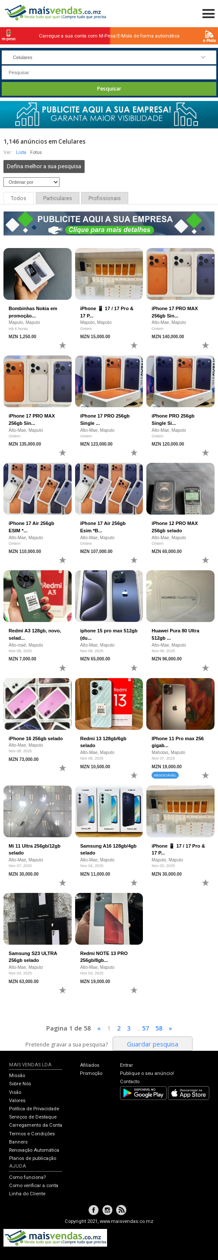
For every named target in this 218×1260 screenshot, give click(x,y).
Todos (18, 198)
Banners (18, 1142)
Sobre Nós (20, 1084)
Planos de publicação (32, 1158)
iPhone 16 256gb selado (36, 738)
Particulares (57, 198)
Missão (17, 1075)
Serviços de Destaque (33, 1117)
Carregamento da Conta (35, 1125)
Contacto (129, 1081)
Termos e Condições (32, 1134)
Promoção (91, 1073)
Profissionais (104, 198)
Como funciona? (27, 1177)
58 (158, 1028)
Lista (21, 152)
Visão (15, 1092)
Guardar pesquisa (152, 1044)
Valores (17, 1100)
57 (145, 1028)
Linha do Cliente (27, 1194)
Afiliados (89, 1065)
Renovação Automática (34, 1150)
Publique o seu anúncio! (147, 1073)
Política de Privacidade (34, 1109)
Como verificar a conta (33, 1185)
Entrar (126, 1065)
